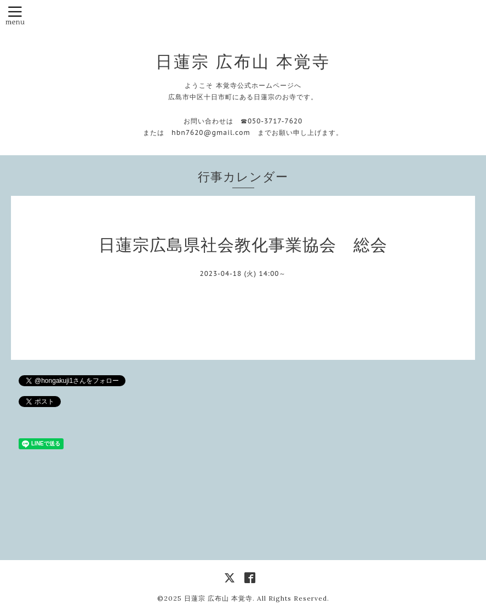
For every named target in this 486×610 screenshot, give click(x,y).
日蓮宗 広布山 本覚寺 (243, 61)
